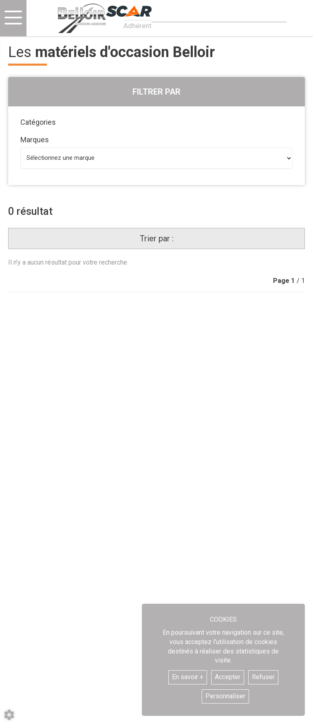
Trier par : (157, 238)
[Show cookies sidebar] (9, 715)
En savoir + (187, 677)
